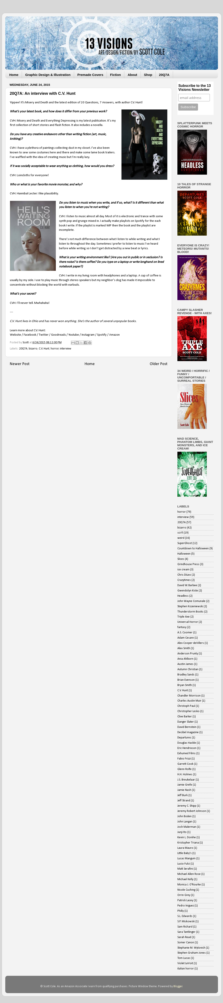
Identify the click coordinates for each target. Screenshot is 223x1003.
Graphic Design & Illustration (48, 75)
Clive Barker (184, 716)
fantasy (181, 627)
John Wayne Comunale (191, 601)
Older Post (159, 364)
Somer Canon (185, 942)
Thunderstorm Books (190, 611)
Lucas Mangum (186, 858)
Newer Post (20, 364)
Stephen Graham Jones (191, 952)
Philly (180, 911)
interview (65, 348)
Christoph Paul (186, 706)
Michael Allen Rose (189, 874)
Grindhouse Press (188, 564)
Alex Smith (183, 648)
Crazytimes (184, 580)
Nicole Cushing (186, 889)
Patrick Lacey (185, 900)
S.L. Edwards (184, 916)
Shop (148, 75)
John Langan (184, 821)
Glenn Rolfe (184, 769)
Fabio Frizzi (184, 758)
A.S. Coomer (185, 632)
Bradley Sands (185, 674)
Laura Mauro (185, 848)
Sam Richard (185, 926)
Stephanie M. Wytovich (191, 947)
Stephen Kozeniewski (190, 606)
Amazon (114, 335)
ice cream (183, 569)
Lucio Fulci (183, 863)
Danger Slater (185, 721)
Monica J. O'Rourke (189, 884)
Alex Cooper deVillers (190, 643)
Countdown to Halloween (193, 548)
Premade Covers (90, 75)
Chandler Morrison (189, 695)
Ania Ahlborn (185, 658)
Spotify (102, 335)
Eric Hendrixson (186, 748)
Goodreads (58, 335)
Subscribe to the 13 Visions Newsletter (194, 87)
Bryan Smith (184, 685)
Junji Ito (182, 832)
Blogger (177, 986)
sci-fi (180, 532)
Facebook (30, 335)
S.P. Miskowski (186, 921)
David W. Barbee (187, 585)
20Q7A (164, 75)
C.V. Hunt (44, 348)
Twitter (43, 335)
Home (13, 75)
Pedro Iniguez (185, 905)
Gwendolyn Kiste (187, 590)
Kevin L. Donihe (186, 837)
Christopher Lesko (188, 711)
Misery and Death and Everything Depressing (46, 120)
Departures (184, 737)
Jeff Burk (182, 795)
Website (15, 335)
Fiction (115, 75)
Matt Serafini (185, 868)
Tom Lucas (183, 958)
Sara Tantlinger (186, 932)
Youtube (73, 335)
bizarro (33, 348)
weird (180, 538)
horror (55, 348)
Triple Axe (183, 616)
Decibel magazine (188, 732)
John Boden (184, 816)
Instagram (88, 335)
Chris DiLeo (184, 574)
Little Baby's (184, 853)
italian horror (185, 968)
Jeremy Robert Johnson (191, 811)
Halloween (184, 553)
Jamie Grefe (184, 784)
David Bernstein (186, 727)
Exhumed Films (186, 753)
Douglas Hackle (186, 743)
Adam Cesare (185, 637)
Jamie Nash (184, 790)
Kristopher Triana (188, 842)
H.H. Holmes (184, 774)
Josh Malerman (186, 827)
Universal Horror (187, 622)
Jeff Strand (183, 800)
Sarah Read (184, 937)
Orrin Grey (183, 895)
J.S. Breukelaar (186, 779)
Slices (180, 559)
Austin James (185, 664)
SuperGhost (184, 543)
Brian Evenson (186, 680)
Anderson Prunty (187, 653)
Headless (183, 596)
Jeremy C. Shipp (186, 805)
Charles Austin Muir (189, 700)
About (132, 75)
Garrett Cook (185, 764)
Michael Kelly (185, 879)
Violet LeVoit (185, 963)
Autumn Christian (187, 669)
